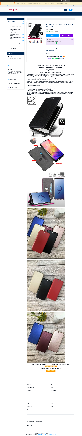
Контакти (58, 13)
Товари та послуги (12, 13)
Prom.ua (46, 433)
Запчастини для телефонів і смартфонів (15, 44)
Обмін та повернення (43, 13)
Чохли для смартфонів (35, 18)
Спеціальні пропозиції (14, 48)
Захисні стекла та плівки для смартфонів (15, 27)
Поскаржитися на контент (42, 434)
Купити (52, 35)
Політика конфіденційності (51, 434)
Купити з (66, 35)
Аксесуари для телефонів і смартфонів (15, 30)
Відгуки (64, 13)
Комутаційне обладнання (14, 41)
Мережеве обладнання (14, 40)
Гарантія (33, 13)
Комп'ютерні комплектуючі (15, 46)
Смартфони (12, 23)
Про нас (52, 13)
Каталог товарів (11, 21)
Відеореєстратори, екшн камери (14, 35)
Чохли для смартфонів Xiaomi (46, 18)
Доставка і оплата (25, 13)
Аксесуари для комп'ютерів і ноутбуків (15, 38)
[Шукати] (65, 10)
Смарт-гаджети (13, 32)
